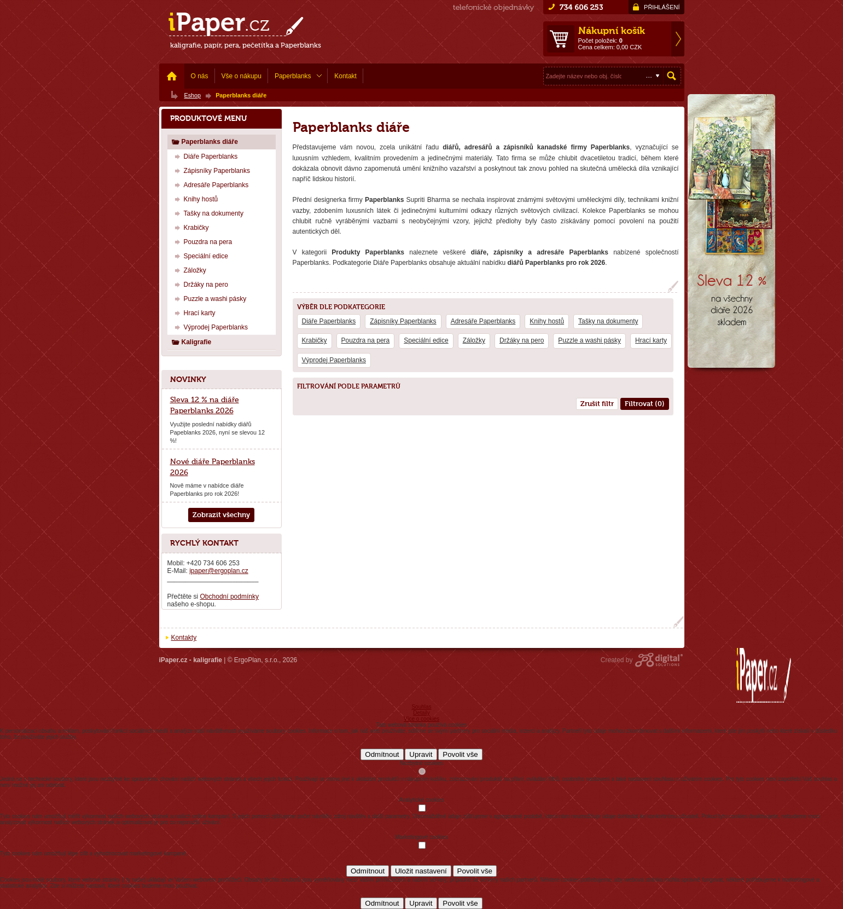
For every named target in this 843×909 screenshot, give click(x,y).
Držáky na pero (521, 340)
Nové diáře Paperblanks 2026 (212, 467)
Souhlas (421, 707)
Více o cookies (421, 719)
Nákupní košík (611, 30)
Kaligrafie (191, 342)
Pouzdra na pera (365, 340)
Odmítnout (382, 754)
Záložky (474, 340)
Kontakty (184, 637)
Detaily (421, 713)
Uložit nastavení (421, 871)
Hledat (672, 76)
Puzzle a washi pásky (589, 340)
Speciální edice (426, 340)
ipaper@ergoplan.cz (218, 571)
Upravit (420, 754)
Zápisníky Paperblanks (403, 321)
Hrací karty (651, 340)
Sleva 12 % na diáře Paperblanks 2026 (204, 405)
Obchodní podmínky (229, 596)
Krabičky (314, 340)
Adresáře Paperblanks (483, 321)
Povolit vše (460, 754)
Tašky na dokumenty (608, 321)
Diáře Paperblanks (329, 321)
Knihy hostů (547, 321)
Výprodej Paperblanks (334, 360)
